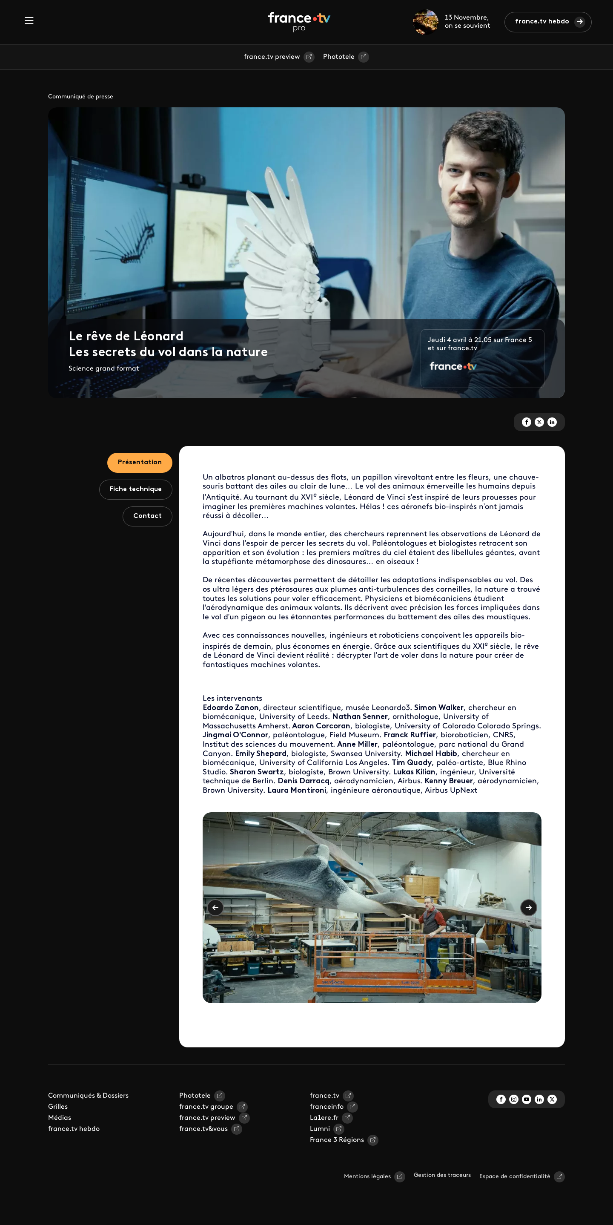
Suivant (528, 907)
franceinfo (327, 1107)
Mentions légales (367, 1176)
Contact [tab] (147, 516)
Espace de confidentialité (514, 1176)
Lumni (320, 1129)
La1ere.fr (324, 1118)
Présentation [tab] (140, 462)
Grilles (58, 1107)
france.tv (324, 1096)
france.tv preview (272, 57)
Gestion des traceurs (442, 1175)
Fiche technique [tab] (136, 489)
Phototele (339, 57)
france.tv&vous (203, 1129)
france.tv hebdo (542, 21)
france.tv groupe (206, 1107)
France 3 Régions (337, 1140)
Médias (59, 1118)
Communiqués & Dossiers (88, 1096)
